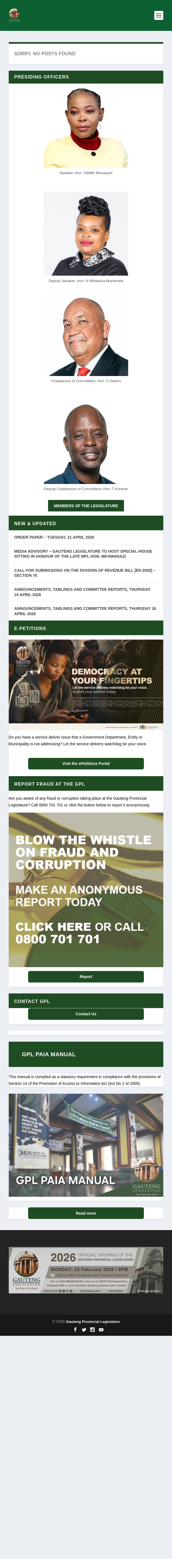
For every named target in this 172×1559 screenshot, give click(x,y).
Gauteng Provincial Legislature (93, 1322)
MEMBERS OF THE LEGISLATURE (86, 506)
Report (86, 976)
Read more (86, 1213)
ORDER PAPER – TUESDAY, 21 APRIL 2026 (54, 537)
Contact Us (86, 1014)
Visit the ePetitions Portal (86, 763)
